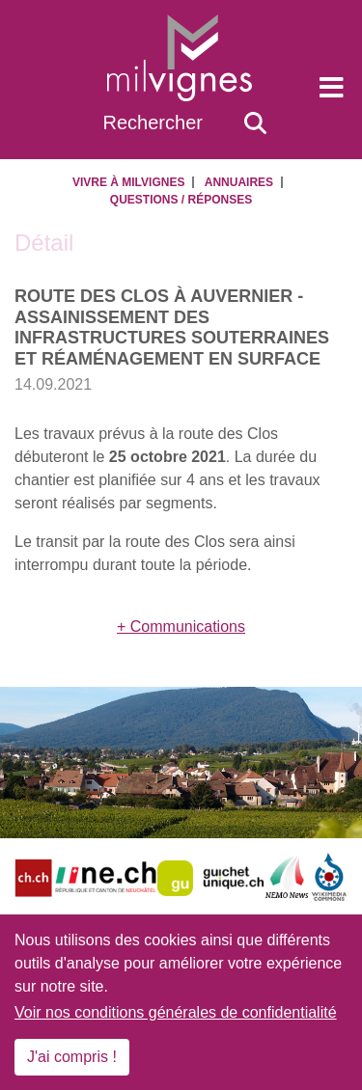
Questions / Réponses (181, 199)
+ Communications (181, 626)
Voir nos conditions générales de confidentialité (175, 1012)
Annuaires (239, 182)
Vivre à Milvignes (128, 182)
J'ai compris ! (72, 1057)
